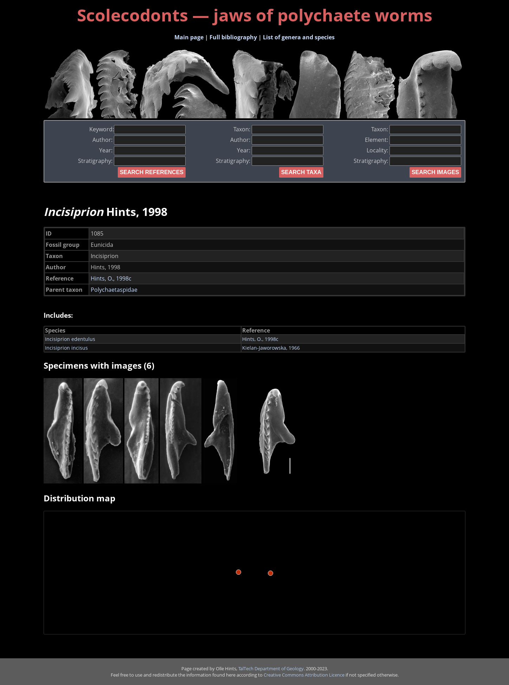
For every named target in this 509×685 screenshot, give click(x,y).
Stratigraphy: (132, 161)
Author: (139, 140)
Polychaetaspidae (114, 290)
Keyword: (137, 129)
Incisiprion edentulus (70, 339)
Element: (413, 140)
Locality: (414, 150)
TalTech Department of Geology (271, 668)
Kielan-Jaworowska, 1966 (271, 347)
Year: (142, 150)
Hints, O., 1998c (111, 278)
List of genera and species (299, 37)
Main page (189, 37)
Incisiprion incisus (66, 347)
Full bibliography (233, 37)
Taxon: (278, 129)
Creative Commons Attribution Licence (304, 675)
